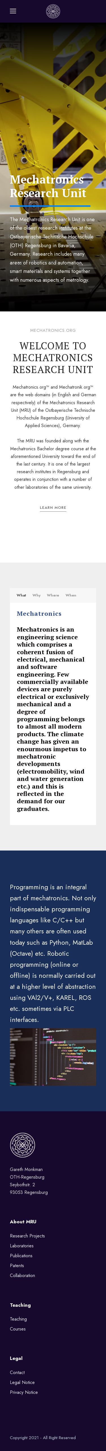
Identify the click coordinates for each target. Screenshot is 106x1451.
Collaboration (22, 1275)
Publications (21, 1255)
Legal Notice (22, 1382)
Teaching (18, 1319)
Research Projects (27, 1236)
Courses (18, 1329)
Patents (17, 1265)
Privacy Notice (24, 1392)
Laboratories (22, 1246)
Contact (17, 1372)
